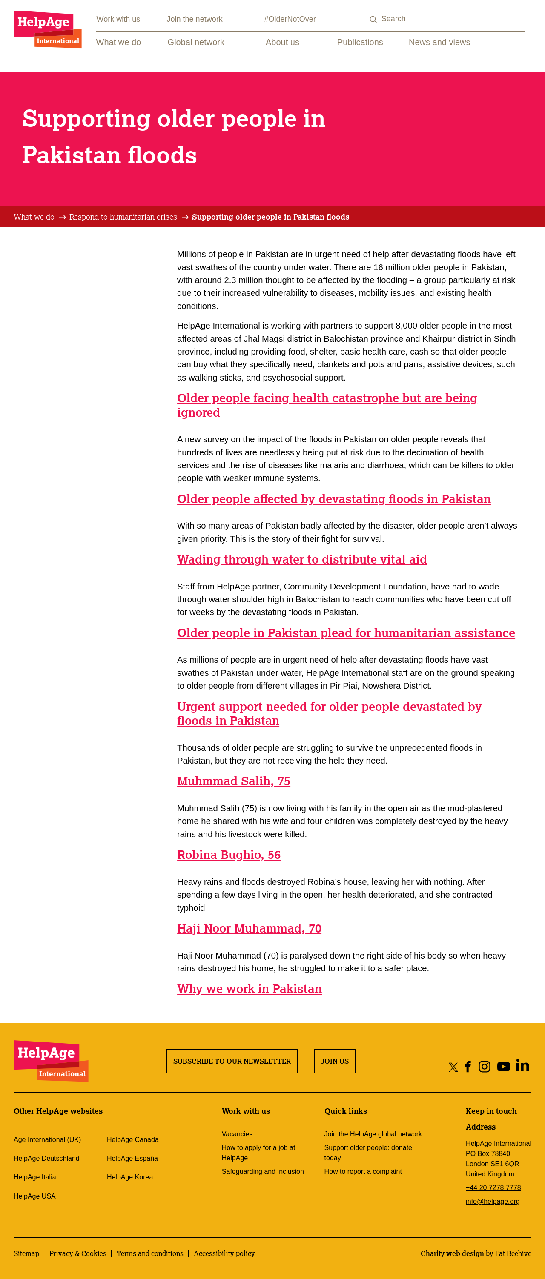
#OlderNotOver (290, 19)
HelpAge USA (35, 1196)
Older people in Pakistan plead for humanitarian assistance (346, 632)
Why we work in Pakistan (249, 988)
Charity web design (452, 1253)
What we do (118, 42)
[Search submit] (374, 19)
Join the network (195, 19)
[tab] (40, 217)
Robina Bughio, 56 (229, 854)
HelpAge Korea (130, 1177)
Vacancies (237, 1134)
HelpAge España (132, 1158)
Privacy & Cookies (77, 1253)
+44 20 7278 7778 (493, 1187)
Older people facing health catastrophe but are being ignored (327, 405)
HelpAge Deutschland (47, 1158)
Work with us (119, 19)
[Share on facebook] (468, 1067)
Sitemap (26, 1253)
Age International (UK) (47, 1139)
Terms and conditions (150, 1253)
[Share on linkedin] (523, 1067)
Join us (335, 1061)
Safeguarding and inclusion (263, 1171)
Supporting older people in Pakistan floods (270, 217)
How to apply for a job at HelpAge (258, 1153)
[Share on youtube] (503, 1067)
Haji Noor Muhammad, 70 (249, 928)
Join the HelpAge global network (373, 1134)
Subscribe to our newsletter (232, 1061)
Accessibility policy (224, 1253)
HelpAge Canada (133, 1139)
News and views (439, 42)
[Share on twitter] (453, 1067)
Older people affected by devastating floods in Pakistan (334, 498)
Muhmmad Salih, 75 (233, 780)
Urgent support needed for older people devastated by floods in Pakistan (329, 713)
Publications (360, 42)
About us (282, 42)
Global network (196, 42)
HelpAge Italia (35, 1177)
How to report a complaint (363, 1171)
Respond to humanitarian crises (123, 217)
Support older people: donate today (368, 1153)
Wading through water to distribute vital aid (302, 559)
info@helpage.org (493, 1201)
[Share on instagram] (484, 1067)
